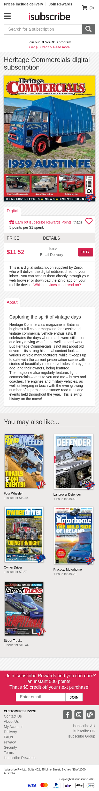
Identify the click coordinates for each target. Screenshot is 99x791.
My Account (13, 727)
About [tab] (12, 302)
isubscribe (84, 726)
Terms (9, 753)
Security (10, 747)
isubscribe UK (84, 731)
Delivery (10, 732)
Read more (61, 47)
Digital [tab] (12, 211)
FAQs (8, 737)
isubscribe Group (81, 736)
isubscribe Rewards (19, 758)
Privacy (10, 742)
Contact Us (13, 716)
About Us (11, 721)
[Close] (94, 675)
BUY (85, 252)
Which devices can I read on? (57, 285)
